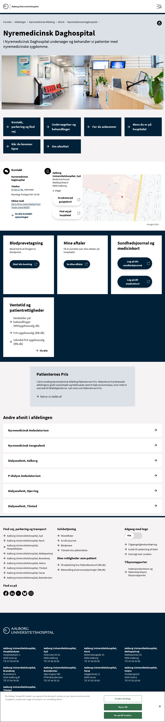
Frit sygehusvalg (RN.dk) (28, 333)
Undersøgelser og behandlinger (64, 126)
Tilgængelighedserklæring (142, 544)
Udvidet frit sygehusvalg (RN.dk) (28, 342)
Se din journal (68, 540)
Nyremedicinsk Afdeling (42, 22)
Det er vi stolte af (51, 396)
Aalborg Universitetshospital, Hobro (26, 563)
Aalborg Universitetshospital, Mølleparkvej (30, 553)
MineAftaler (67, 535)
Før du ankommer (104, 127)
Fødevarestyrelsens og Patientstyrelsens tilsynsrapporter (140, 572)
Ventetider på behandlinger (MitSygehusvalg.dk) (26, 322)
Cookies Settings (123, 698)
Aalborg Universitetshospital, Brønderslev (29, 577)
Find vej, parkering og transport (24, 529)
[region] (82, 706)
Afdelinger (21, 22)
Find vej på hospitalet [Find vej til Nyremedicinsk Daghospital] (65, 213)
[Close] (159, 706)
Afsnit (62, 22)
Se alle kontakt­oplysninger (24, 215)
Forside (8, 22)
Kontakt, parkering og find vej (23, 126)
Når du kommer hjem (22, 146)
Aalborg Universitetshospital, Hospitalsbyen (22, 547)
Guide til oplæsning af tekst (143, 549)
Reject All (122, 707)
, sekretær (28, 189)
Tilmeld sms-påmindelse (74, 550)
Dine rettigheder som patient (76, 558)
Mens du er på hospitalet (142, 126)
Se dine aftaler (75, 264)
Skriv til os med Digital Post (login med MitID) (25, 205)
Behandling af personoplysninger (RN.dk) (83, 569)
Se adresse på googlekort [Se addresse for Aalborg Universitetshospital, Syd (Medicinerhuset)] (65, 199)
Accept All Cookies (122, 715)
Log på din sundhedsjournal (132, 263)
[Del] (159, 23)
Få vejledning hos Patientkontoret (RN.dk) (83, 564)
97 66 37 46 (17, 189)
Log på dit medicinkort (133, 281)
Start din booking (22, 264)
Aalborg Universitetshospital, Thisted (27, 568)
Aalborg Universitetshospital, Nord (25, 540)
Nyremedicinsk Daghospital (83, 22)
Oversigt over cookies (139, 554)
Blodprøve (66, 545)
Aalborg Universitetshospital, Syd (25, 535)
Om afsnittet (60, 146)
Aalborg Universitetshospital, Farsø (26, 572)
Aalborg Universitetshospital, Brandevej (28, 558)
